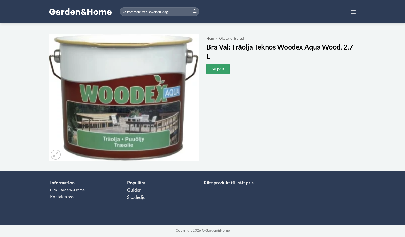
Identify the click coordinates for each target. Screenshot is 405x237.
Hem (210, 38)
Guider (134, 190)
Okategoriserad (231, 38)
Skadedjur (137, 197)
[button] (353, 11)
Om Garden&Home (67, 189)
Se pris (218, 69)
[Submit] (194, 11)
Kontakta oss (62, 196)
